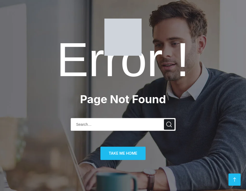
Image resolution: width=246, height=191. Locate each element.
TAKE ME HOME (123, 153)
